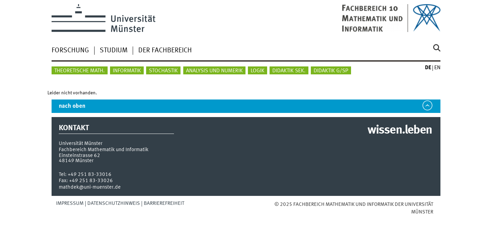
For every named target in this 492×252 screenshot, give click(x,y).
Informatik (127, 71)
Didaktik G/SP (331, 71)
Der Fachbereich (165, 50)
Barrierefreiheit (164, 203)
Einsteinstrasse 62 (79, 155)
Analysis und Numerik (214, 71)
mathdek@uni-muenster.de (90, 187)
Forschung (70, 50)
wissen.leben (400, 130)
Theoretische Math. (79, 71)
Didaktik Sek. (289, 71)
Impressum (70, 203)
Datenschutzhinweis (113, 203)
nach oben (72, 106)
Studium (114, 50)
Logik (257, 71)
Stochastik (163, 71)
